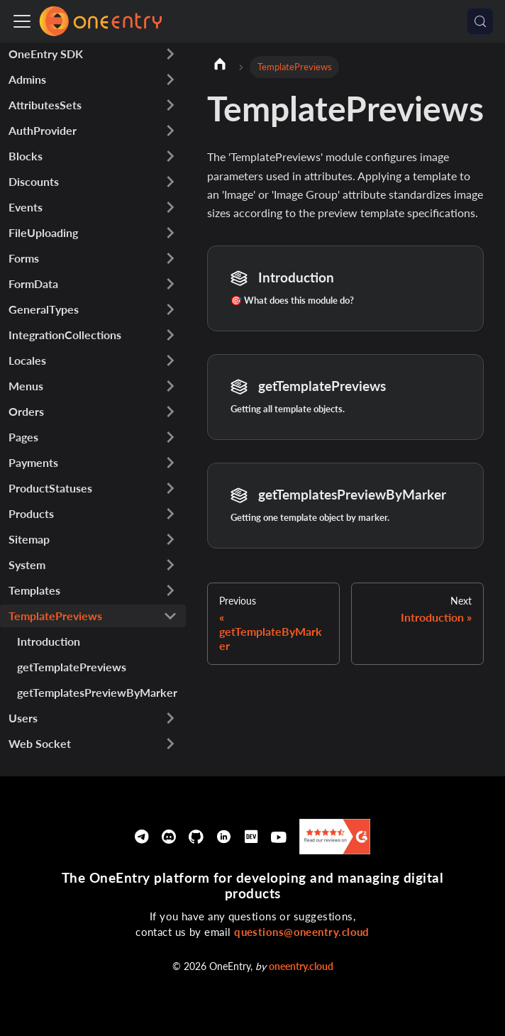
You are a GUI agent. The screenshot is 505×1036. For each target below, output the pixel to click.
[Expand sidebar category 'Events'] (170, 207)
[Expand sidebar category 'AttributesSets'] (170, 105)
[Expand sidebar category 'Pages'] (170, 437)
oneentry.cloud (301, 966)
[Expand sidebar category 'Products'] (170, 513)
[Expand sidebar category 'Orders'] (170, 411)
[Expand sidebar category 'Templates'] (170, 590)
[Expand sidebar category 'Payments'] (170, 462)
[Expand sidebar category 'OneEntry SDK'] (170, 54)
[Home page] (220, 66)
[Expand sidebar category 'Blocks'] (170, 156)
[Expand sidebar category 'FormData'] (170, 283)
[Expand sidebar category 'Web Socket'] (170, 743)
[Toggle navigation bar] (22, 21)
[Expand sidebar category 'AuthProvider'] (170, 130)
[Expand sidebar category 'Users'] (170, 718)
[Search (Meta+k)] (480, 21)
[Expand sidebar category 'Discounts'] (170, 181)
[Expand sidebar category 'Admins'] (170, 79)
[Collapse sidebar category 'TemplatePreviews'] (170, 616)
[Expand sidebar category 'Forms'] (170, 258)
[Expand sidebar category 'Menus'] (170, 386)
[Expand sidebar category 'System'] (170, 564)
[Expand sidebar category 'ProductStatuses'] (170, 488)
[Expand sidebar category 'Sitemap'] (170, 539)
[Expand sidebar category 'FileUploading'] (170, 232)
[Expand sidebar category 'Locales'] (170, 360)
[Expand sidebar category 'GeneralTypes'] (170, 309)
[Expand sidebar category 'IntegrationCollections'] (170, 335)
